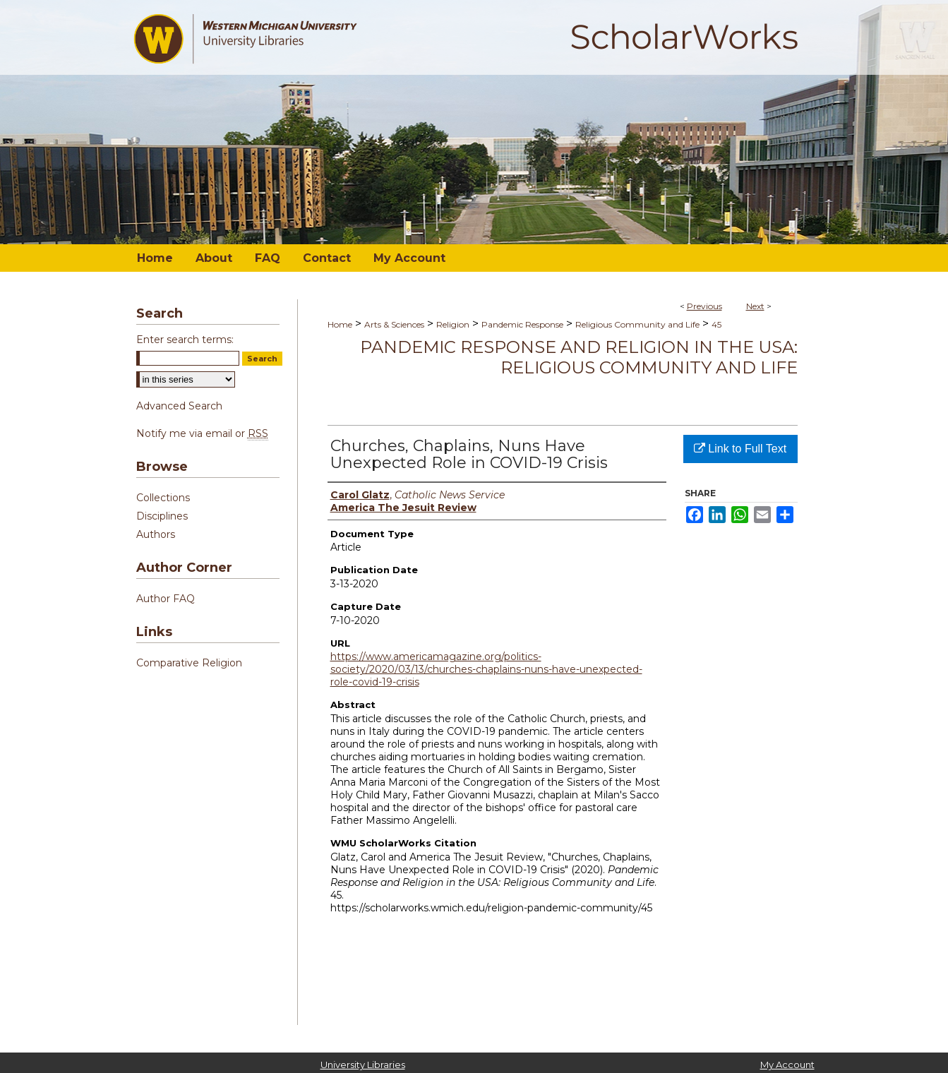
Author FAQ (165, 598)
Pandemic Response (522, 324)
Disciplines (162, 516)
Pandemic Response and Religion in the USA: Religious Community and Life (579, 357)
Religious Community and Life (637, 324)
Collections (163, 497)
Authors (155, 534)
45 (716, 324)
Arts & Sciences (394, 324)
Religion (452, 324)
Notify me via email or (202, 433)
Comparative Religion (189, 663)
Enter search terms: (185, 339)
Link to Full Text (740, 449)
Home (340, 324)
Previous (704, 306)
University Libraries (362, 1064)
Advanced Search (179, 406)
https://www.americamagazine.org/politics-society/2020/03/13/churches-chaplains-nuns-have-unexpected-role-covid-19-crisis (486, 669)
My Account (787, 1064)
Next (755, 306)
